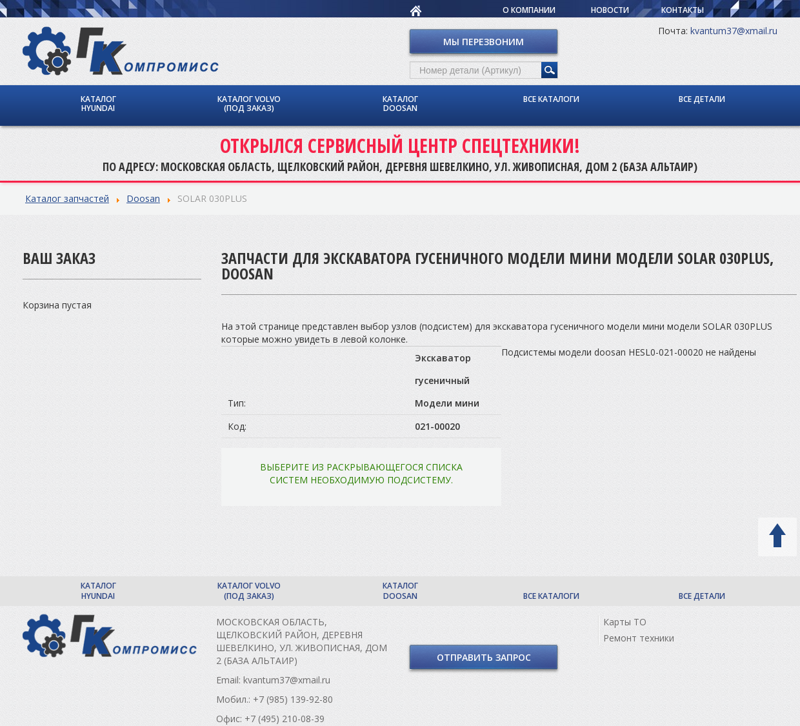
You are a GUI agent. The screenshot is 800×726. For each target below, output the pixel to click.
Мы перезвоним (483, 41)
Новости (610, 10)
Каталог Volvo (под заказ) (249, 104)
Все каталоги (551, 99)
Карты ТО (624, 622)
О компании (529, 10)
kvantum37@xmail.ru (733, 31)
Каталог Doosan (400, 104)
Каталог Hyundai (98, 104)
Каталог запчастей (67, 198)
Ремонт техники (638, 638)
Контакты (682, 10)
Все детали (702, 99)
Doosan (143, 198)
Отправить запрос (484, 657)
